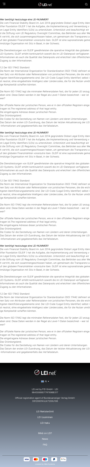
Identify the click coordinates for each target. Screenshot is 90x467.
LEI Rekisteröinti (45, 411)
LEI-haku (45, 422)
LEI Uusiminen (45, 417)
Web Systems (49, 464)
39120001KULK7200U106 (45, 401)
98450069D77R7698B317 (45, 392)
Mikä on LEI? (45, 433)
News (45, 438)
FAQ (45, 444)
